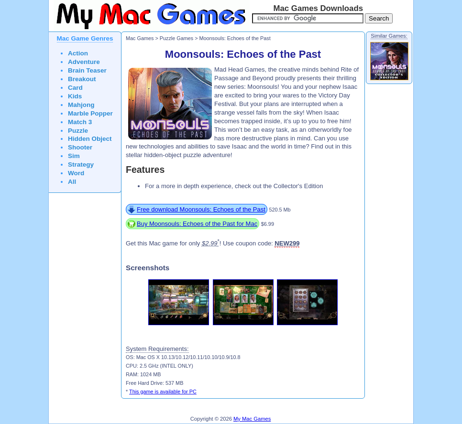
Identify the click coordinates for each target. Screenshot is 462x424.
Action (78, 53)
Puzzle (78, 130)
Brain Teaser (87, 70)
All (72, 181)
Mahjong (81, 104)
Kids (75, 96)
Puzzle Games (176, 38)
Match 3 (80, 122)
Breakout (82, 79)
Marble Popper (90, 113)
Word (76, 173)
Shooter (80, 147)
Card (75, 87)
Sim (74, 155)
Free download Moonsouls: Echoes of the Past (201, 209)
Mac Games (140, 38)
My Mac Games (252, 419)
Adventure (84, 61)
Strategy (81, 164)
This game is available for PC (163, 391)
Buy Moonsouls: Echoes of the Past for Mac (197, 223)
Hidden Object (90, 138)
